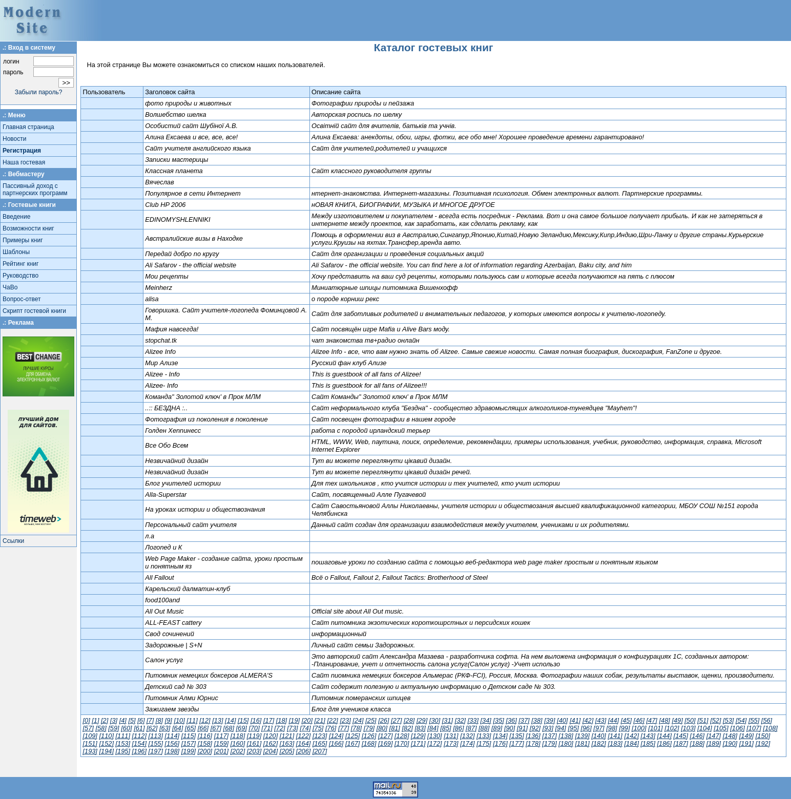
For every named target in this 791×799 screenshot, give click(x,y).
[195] (123, 751)
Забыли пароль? (39, 92)
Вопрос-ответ (21, 299)
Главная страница (28, 127)
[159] (221, 743)
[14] (230, 720)
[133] (483, 736)
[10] (179, 720)
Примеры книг (23, 240)
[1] (95, 720)
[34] (486, 720)
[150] (763, 736)
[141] (615, 736)
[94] (560, 728)
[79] (369, 728)
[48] (664, 720)
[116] (205, 736)
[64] (177, 728)
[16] (256, 720)
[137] (549, 736)
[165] (320, 743)
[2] (104, 720)
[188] (697, 743)
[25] (370, 720)
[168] (369, 743)
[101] (655, 728)
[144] (664, 736)
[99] (624, 728)
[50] (689, 720)
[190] (730, 743)
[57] (87, 728)
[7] (150, 720)
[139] (582, 736)
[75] (318, 728)
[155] (156, 743)
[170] (401, 743)
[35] (498, 720)
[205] (287, 751)
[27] (396, 720)
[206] (303, 751)
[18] (281, 720)
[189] (713, 743)
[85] (445, 728)
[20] (307, 720)
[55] (753, 720)
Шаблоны (16, 252)
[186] (664, 743)
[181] (582, 743)
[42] (587, 720)
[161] (254, 743)
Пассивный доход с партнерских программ (35, 189)
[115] (188, 736)
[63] (164, 728)
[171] (418, 743)
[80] (382, 728)
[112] (139, 736)
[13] (217, 720)
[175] (483, 743)
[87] (471, 728)
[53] (728, 720)
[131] (451, 736)
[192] (763, 743)
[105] (721, 728)
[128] (401, 736)
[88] (483, 728)
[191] (746, 743)
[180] (565, 743)
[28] (409, 720)
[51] (702, 720)
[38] (536, 720)
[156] (172, 743)
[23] (345, 720)
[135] (516, 736)
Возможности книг (28, 228)
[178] (533, 743)
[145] (681, 736)
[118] (238, 736)
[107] (753, 728)
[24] (357, 720)
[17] (268, 720)
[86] (458, 728)
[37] (523, 720)
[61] (139, 728)
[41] (575, 720)
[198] (172, 751)
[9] (168, 720)
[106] (737, 728)
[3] (113, 720)
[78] (356, 728)
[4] (123, 720)
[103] (688, 728)
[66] (203, 728)
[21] (320, 720)
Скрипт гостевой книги (34, 310)
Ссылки (13, 540)
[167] (352, 743)
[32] (460, 720)
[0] (86, 720)
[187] (681, 743)
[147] (713, 736)
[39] (549, 720)
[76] (330, 728)
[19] (294, 720)
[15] (243, 720)
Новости (14, 138)
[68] (228, 728)
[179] (549, 743)
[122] (303, 736)
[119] (254, 736)
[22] (332, 720)
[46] (639, 720)
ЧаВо (10, 287)
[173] (451, 743)
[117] (221, 736)
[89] (496, 728)
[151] (89, 743)
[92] (535, 728)
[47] (652, 720)
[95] (573, 728)
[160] (238, 743)
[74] (305, 728)
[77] (343, 728)
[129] (418, 736)
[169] (385, 743)
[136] (533, 736)
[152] (106, 743)
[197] (156, 751)
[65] (190, 728)
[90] (509, 728)
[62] (152, 728)
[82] (407, 728)
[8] (159, 720)
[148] (730, 736)
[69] (241, 728)
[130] (434, 736)
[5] (131, 720)
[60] (126, 728)
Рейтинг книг (20, 263)
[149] (746, 736)
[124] (336, 736)
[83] (419, 728)
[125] (352, 736)
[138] (565, 736)
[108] (770, 728)
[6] (140, 720)
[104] (704, 728)
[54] (741, 720)
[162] (270, 743)
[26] (383, 720)
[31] (447, 720)
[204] (270, 751)
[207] (320, 751)
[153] (123, 743)
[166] (336, 743)
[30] (434, 720)
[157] (188, 743)
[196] (139, 751)
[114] (172, 736)
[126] (369, 736)
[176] (500, 743)
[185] (648, 743)
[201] (221, 751)
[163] (287, 743)
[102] (671, 728)
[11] (191, 720)
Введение (16, 216)
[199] (188, 751)
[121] (287, 736)
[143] (648, 736)
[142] (631, 736)
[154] (139, 743)
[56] (766, 720)
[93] (548, 728)
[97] (598, 728)
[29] (422, 720)
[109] (89, 736)
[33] (473, 720)
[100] (639, 728)
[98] (611, 728)
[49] (677, 720)
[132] (467, 736)
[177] (516, 743)
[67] (216, 728)
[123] (320, 736)
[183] (615, 743)
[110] (106, 736)
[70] (253, 728)
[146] (697, 736)
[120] (270, 736)
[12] (204, 720)
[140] (598, 736)
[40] (562, 720)
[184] (631, 743)
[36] (511, 720)
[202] (238, 751)
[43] (600, 720)
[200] (205, 751)
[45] (626, 720)
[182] (598, 743)
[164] (303, 743)
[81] (394, 728)
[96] (585, 728)
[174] (467, 743)
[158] (205, 743)
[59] (113, 728)
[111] (123, 736)
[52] (715, 720)
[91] (522, 728)
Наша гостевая (24, 162)
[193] (89, 751)
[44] (613, 720)
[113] (156, 736)
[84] (432, 728)
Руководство (20, 275)
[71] (266, 728)
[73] (292, 728)
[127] (385, 736)
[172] (434, 743)
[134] (500, 736)
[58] (100, 728)
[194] (106, 751)
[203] (254, 751)
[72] (279, 728)
